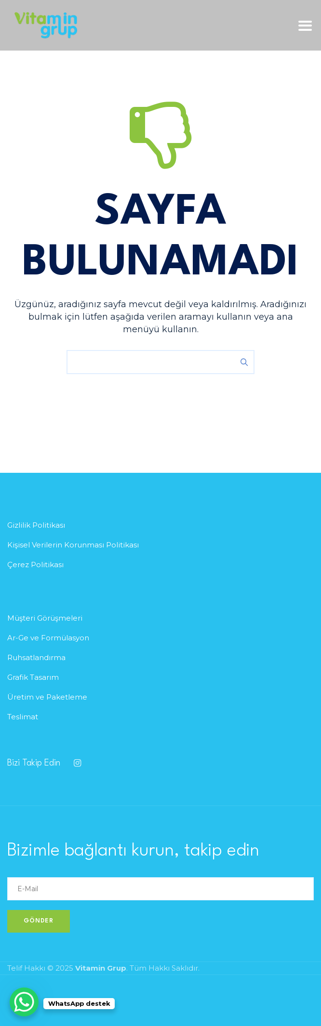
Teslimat (22, 716)
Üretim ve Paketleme (47, 696)
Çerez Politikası (35, 564)
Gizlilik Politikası (36, 525)
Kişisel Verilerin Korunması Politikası (73, 544)
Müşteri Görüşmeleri (44, 618)
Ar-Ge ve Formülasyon (48, 637)
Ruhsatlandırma (36, 657)
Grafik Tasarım (33, 677)
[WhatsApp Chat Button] (24, 1001)
